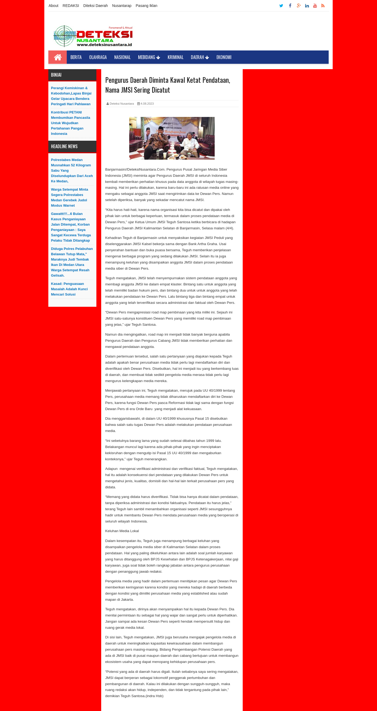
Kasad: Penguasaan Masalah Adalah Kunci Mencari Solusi (69, 289)
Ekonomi (224, 57)
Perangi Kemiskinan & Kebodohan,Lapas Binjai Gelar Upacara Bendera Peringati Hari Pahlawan (71, 96)
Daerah (200, 57)
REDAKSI (71, 5)
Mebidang (149, 57)
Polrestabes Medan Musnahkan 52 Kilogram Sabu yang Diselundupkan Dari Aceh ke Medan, (72, 170)
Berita (76, 57)
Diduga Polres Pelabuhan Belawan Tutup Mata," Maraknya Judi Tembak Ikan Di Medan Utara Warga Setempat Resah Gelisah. (72, 262)
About (53, 5)
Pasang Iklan (146, 5)
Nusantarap (121, 5)
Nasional (122, 57)
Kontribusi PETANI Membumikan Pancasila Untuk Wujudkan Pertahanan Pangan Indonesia (70, 123)
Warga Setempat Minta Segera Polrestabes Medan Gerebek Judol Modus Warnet (69, 197)
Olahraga (98, 57)
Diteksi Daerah (95, 5)
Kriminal (175, 57)
